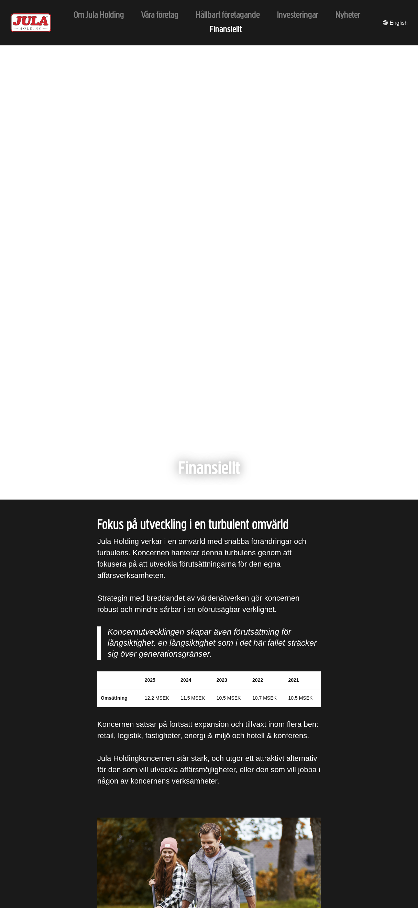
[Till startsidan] (31, 23)
